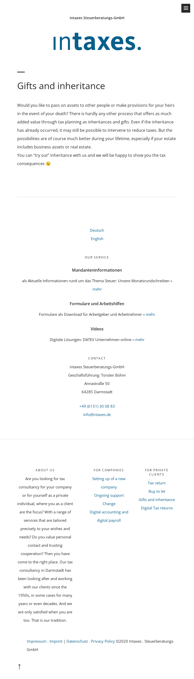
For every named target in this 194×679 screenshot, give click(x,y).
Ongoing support (109, 495)
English (97, 238)
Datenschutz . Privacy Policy (91, 641)
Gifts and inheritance (157, 499)
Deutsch (97, 230)
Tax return (157, 482)
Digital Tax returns (157, 507)
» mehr (149, 314)
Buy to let (157, 491)
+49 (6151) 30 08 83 (97, 406)
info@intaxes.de (97, 414)
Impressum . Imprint (44, 641)
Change (109, 503)
